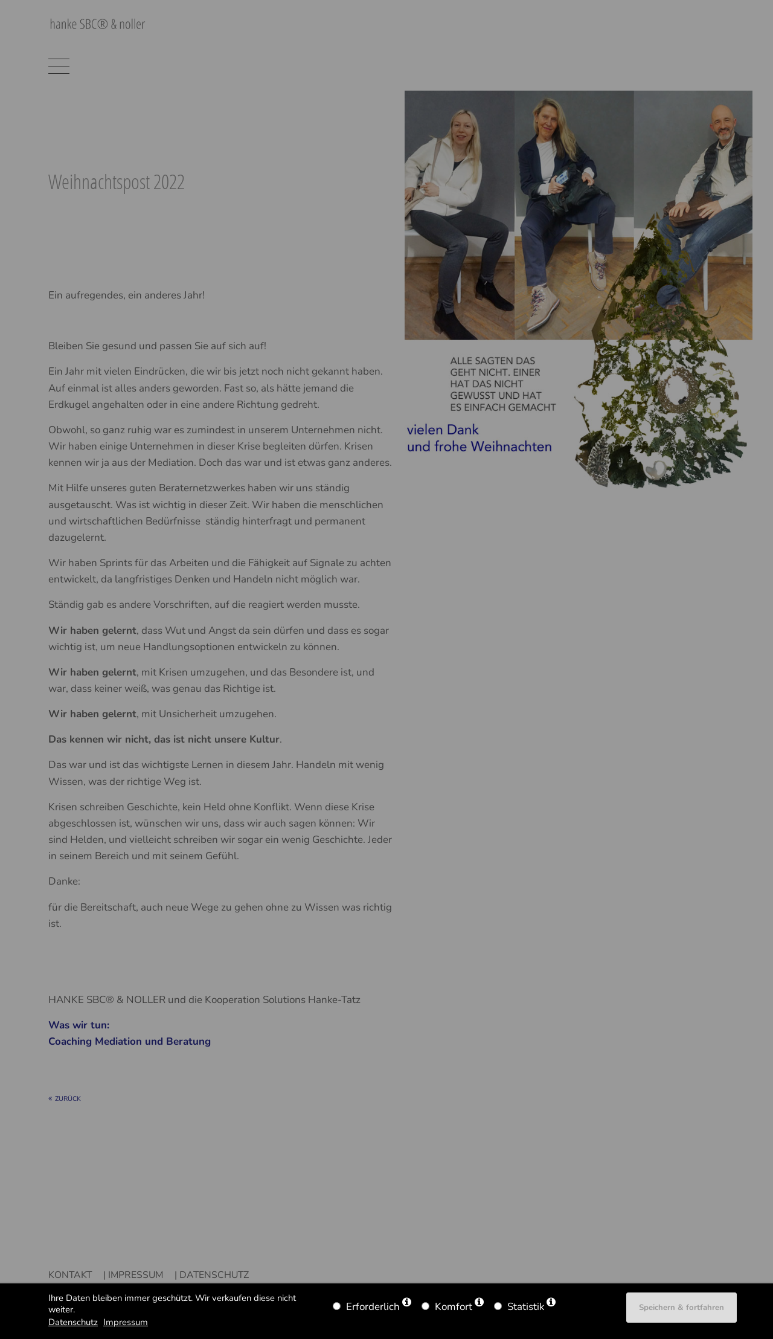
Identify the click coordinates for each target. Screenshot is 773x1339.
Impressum (125, 1322)
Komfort (453, 1307)
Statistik (525, 1307)
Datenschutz (73, 1322)
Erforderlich (373, 1307)
